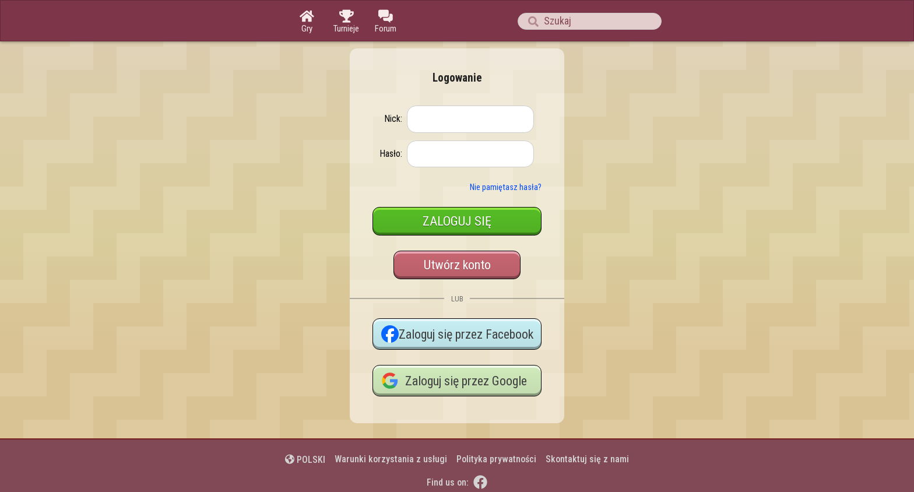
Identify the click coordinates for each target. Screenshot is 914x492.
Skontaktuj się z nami (587, 459)
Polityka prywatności (496, 459)
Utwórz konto (457, 265)
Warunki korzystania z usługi (391, 459)
